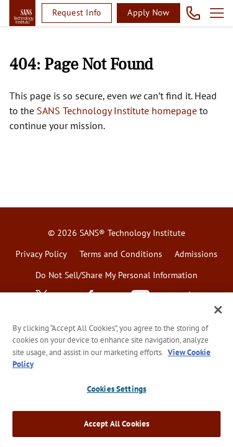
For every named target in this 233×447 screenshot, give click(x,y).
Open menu (217, 13)
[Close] (218, 309)
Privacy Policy (41, 254)
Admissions (196, 254)
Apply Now (148, 12)
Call (193, 13)
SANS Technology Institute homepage (117, 110)
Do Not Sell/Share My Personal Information (116, 275)
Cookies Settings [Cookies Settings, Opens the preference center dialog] (116, 389)
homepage (22, 13)
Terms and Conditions (121, 254)
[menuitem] (41, 254)
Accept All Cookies (116, 423)
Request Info (76, 12)
